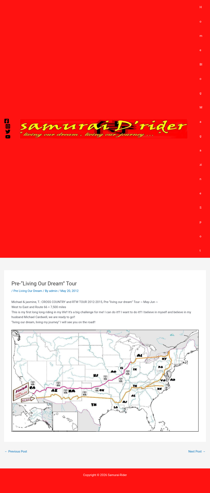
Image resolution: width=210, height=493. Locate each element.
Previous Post (15, 451)
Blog (201, 79)
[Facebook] (6, 121)
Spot (201, 229)
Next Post (197, 451)
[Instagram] (7, 126)
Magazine (201, 150)
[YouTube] (7, 136)
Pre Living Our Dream (27, 291)
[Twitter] (7, 131)
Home (201, 28)
